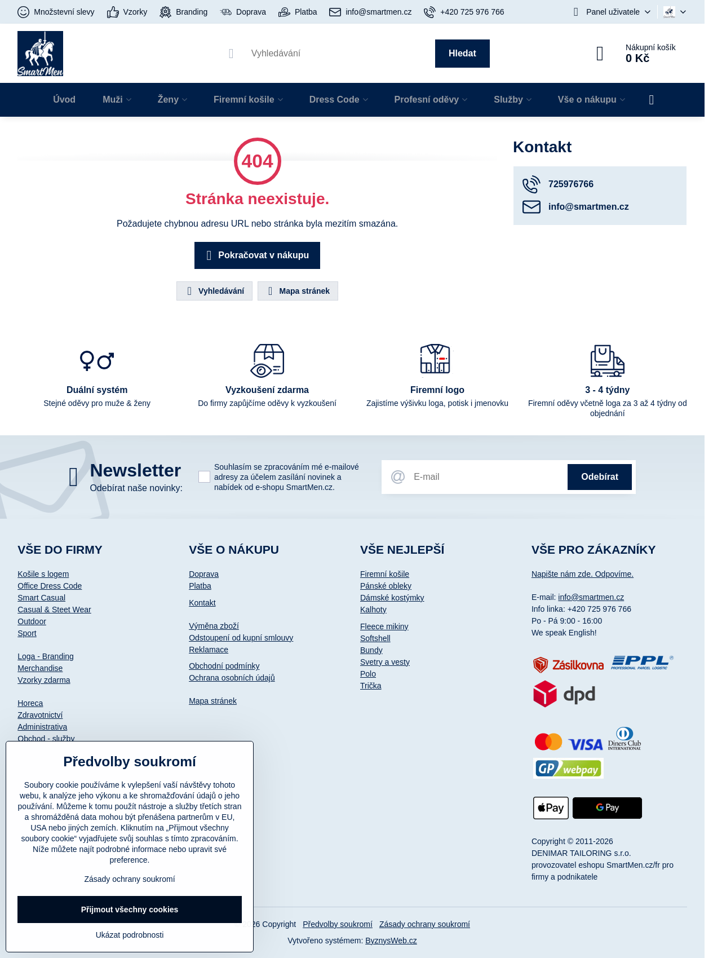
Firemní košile (384, 574)
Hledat (462, 53)
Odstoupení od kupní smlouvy (241, 637)
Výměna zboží (214, 625)
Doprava (204, 574)
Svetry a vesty (385, 661)
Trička (371, 685)
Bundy (371, 650)
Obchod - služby (45, 738)
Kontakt (202, 602)
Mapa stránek (297, 291)
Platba (200, 585)
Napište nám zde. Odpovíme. (583, 574)
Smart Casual (41, 597)
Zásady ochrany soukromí (424, 924)
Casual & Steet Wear (54, 609)
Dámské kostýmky (392, 597)
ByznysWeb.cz (391, 940)
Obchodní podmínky (224, 665)
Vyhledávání (214, 291)
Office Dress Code (49, 585)
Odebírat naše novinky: (136, 488)
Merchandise (40, 668)
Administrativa (42, 726)
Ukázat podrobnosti (130, 934)
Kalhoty (373, 609)
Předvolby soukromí (338, 924)
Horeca (30, 703)
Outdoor (31, 621)
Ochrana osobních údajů (232, 677)
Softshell (375, 638)
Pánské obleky (385, 585)
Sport (26, 633)
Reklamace (208, 649)
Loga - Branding (45, 656)
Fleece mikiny (384, 626)
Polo (368, 673)
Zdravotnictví (40, 714)
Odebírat (599, 477)
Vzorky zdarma (43, 680)
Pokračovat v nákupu (255, 255)
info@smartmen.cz (591, 597)
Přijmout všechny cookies (130, 909)
